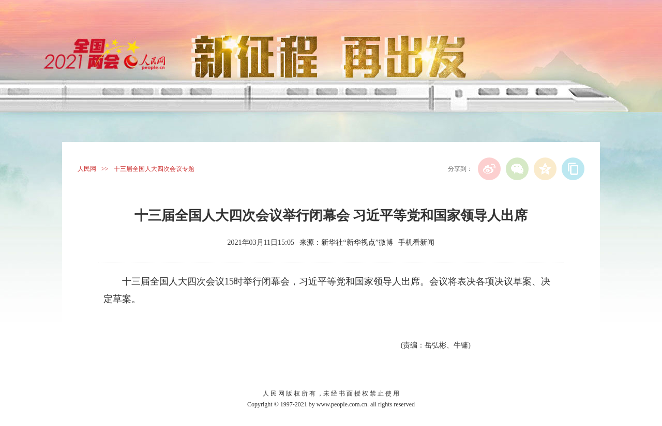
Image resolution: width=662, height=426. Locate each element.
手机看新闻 (416, 242)
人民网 (87, 168)
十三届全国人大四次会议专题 (154, 168)
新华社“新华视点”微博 (357, 242)
